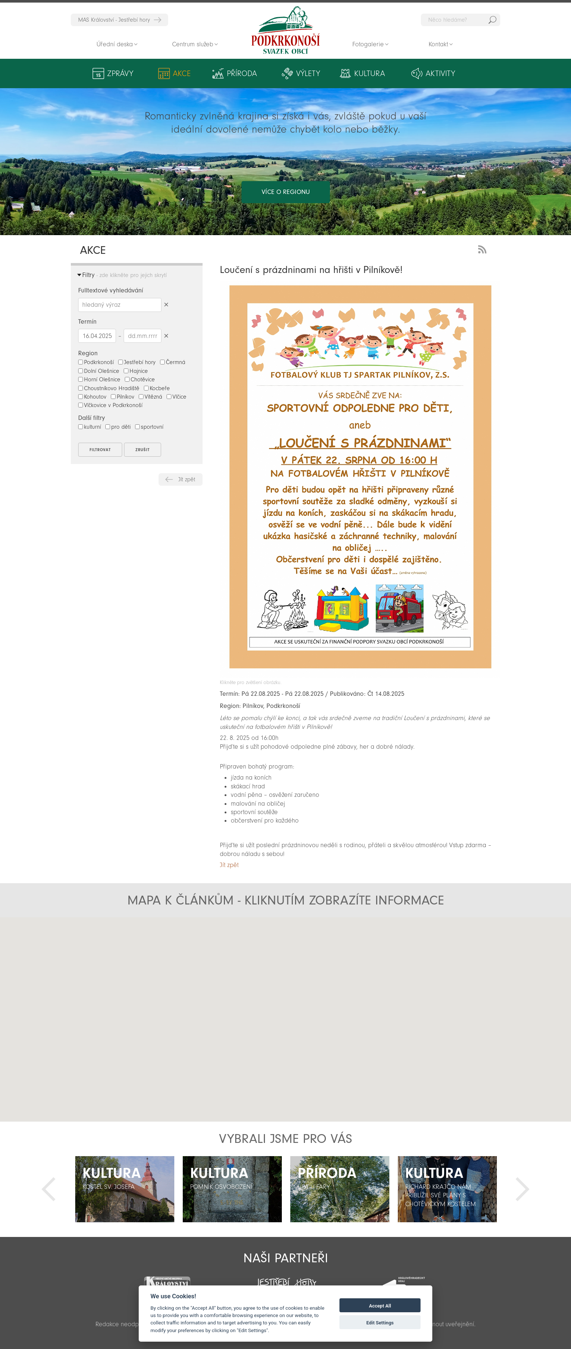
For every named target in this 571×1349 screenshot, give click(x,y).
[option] (124, 1189)
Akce (182, 73)
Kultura (369, 73)
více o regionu (286, 192)
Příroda (242, 73)
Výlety (308, 73)
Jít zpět (186, 479)
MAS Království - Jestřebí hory (114, 20)
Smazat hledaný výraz (166, 304)
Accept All (380, 1306)
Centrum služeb (192, 44)
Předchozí (48, 1189)
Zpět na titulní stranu (285, 30)
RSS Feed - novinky (483, 248)
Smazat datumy (166, 335)
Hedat (492, 20)
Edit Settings (380, 1322)
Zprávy (120, 73)
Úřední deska (115, 44)
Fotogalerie (368, 44)
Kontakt (438, 44)
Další (523, 1189)
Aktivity (440, 73)
